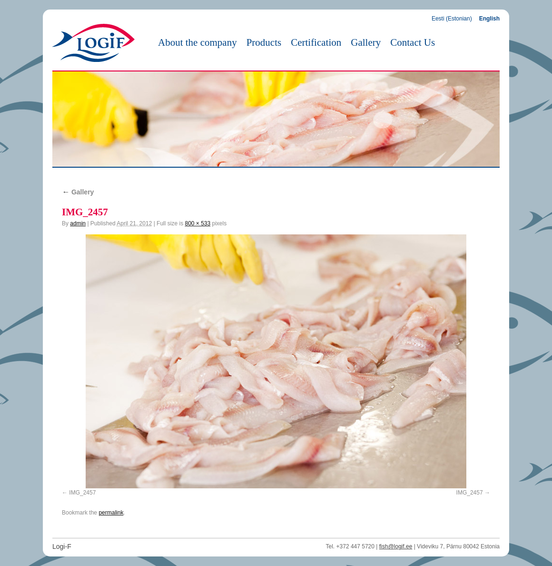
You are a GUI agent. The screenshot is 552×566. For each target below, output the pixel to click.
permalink (111, 512)
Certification (316, 42)
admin (78, 223)
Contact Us (412, 42)
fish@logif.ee (396, 546)
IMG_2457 (82, 492)
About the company (197, 42)
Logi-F (61, 546)
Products (264, 42)
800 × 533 (197, 223)
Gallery (366, 42)
